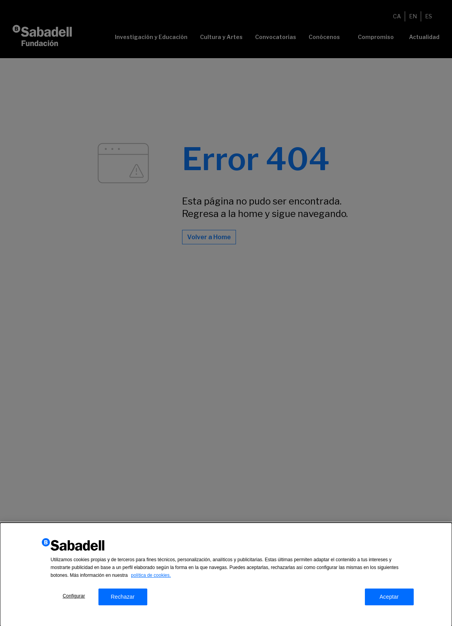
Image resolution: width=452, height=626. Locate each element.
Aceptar (388, 598)
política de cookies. (151, 577)
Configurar (74, 597)
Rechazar (122, 598)
